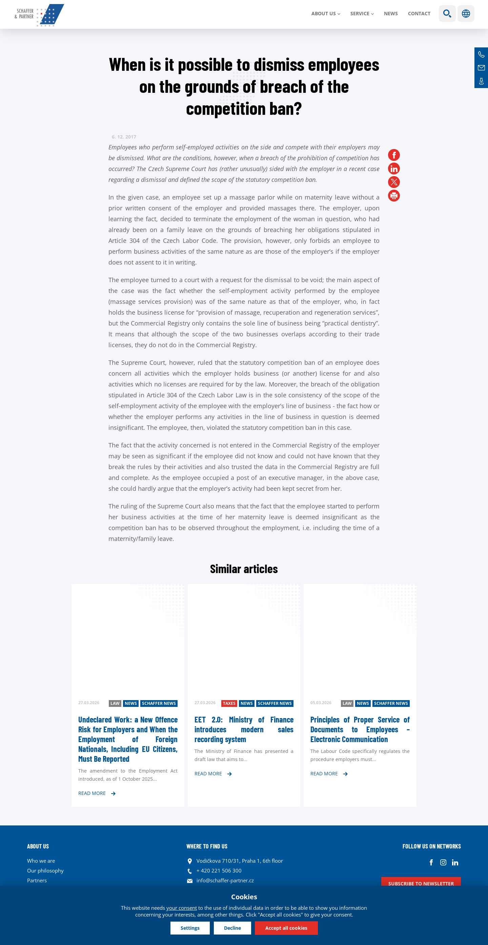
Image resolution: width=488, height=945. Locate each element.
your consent (181, 907)
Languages (466, 13)
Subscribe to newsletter (421, 883)
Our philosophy (45, 870)
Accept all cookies (286, 928)
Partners (37, 880)
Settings (190, 928)
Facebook (431, 862)
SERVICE (359, 13)
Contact (419, 13)
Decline (232, 928)
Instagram (443, 862)
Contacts (481, 81)
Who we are (41, 860)
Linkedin (455, 862)
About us (323, 13)
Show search (447, 13)
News (391, 13)
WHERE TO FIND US (206, 846)
